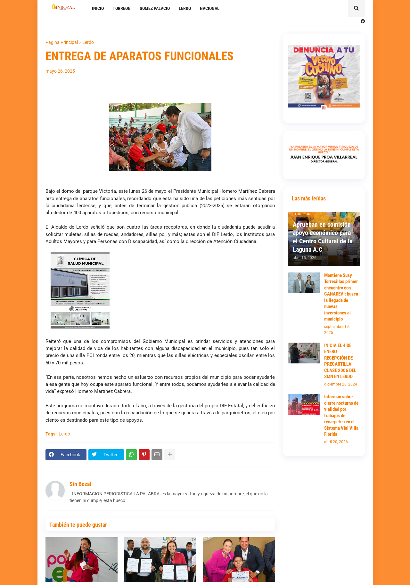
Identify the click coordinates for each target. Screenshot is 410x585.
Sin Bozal (80, 484)
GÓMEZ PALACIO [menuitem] (155, 8)
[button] (356, 8)
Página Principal (61, 42)
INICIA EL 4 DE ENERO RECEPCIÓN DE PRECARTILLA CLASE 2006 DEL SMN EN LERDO (340, 361)
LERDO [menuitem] (185, 8)
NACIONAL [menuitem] (209, 8)
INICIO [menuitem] (98, 8)
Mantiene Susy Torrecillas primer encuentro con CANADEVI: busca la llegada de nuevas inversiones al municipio (341, 297)
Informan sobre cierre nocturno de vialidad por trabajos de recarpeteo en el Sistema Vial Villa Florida (341, 415)
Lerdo (88, 42)
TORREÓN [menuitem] (122, 8)
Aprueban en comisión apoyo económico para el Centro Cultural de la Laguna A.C (322, 237)
